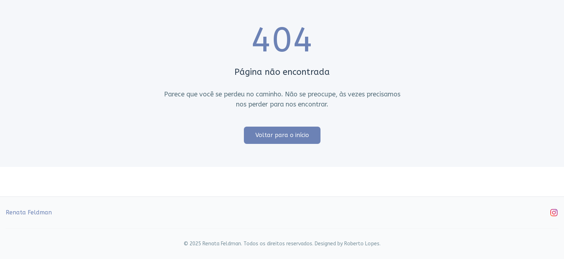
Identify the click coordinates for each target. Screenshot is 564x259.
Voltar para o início (282, 135)
